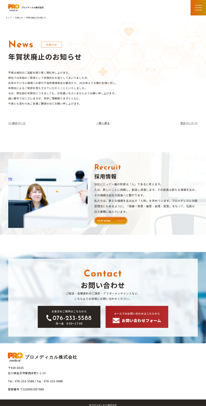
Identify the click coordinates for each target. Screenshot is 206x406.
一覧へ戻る (103, 123)
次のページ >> (189, 123)
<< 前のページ (17, 123)
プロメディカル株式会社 (26, 7)
